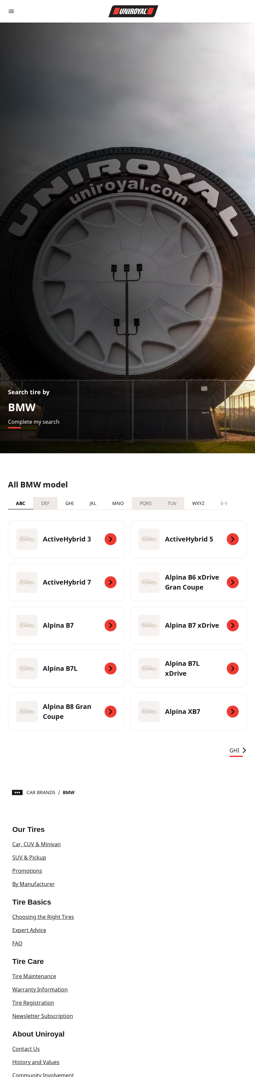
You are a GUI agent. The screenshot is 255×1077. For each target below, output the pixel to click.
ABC (20, 503)
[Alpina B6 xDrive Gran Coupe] (188, 582)
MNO (118, 503)
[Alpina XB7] (188, 711)
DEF (45, 503)
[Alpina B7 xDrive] (188, 625)
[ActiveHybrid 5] (188, 539)
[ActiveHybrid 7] (66, 582)
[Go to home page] (133, 11)
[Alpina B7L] (66, 668)
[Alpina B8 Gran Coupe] (66, 711)
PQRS (146, 503)
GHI (69, 503)
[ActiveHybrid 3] (66, 539)
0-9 (223, 503)
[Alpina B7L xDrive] (188, 668)
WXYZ (198, 503)
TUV (172, 503)
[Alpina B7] (66, 625)
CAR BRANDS (41, 792)
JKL (93, 503)
